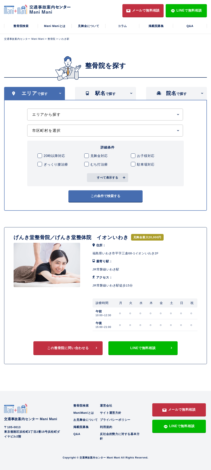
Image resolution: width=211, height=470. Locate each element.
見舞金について (88, 26)
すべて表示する (107, 177)
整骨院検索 (21, 26)
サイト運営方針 (110, 412)
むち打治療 (99, 164)
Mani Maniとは (55, 26)
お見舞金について (85, 419)
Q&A (189, 26)
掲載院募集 (156, 26)
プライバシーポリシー (115, 419)
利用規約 (106, 427)
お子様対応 (145, 156)
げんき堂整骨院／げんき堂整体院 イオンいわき (71, 237)
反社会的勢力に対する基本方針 (119, 436)
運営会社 (106, 405)
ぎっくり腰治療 (56, 164)
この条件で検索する (105, 196)
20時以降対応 (54, 156)
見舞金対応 (99, 156)
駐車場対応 (145, 164)
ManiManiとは (83, 412)
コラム (122, 26)
